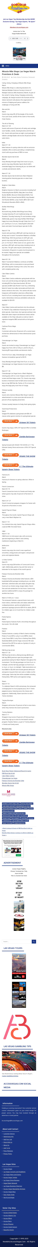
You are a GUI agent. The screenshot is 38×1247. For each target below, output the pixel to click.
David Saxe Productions (10, 808)
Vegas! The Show (7, 823)
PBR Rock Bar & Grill (8, 773)
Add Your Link (7, 1139)
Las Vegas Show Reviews (11, 1180)
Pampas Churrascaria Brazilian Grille (13, 781)
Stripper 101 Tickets (18, 422)
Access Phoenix (8, 1224)
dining (25, 808)
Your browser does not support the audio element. (19, 38)
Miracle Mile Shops (8, 785)
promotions (6, 818)
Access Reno (7, 1221)
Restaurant (31, 77)
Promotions (24, 77)
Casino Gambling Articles (10, 1076)
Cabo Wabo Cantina (8, 776)
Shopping (4, 79)
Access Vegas (7, 1169)
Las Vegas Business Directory (12, 1186)
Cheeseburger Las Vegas (9, 778)
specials (30, 818)
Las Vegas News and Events (12, 1175)
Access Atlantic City (9, 1215)
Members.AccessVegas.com (19, 27)
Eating (31, 808)
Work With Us (7, 1142)
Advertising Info (8, 1136)
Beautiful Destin (8, 1230)
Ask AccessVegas (8, 1197)
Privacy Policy (7, 1154)
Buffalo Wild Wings (27, 803)
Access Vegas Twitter (10, 1177)
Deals (14, 77)
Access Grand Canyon (10, 1227)
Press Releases (8, 1151)
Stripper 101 (6, 820)
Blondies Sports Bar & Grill (10, 783)
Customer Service (9, 1134)
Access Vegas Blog (9, 1192)
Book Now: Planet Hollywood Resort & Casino (16, 771)
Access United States (10, 1213)
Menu (7, 66)
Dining (19, 77)
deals (20, 808)
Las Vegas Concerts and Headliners (14, 1172)
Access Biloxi (7, 1218)
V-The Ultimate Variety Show (19, 820)
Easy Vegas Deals (8, 1195)
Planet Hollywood (21, 815)
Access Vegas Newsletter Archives (14, 1189)
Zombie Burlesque (19, 823)
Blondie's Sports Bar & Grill (11, 803)
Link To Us (6, 1148)
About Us (6, 1145)
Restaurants (16, 818)
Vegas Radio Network (10, 1183)
